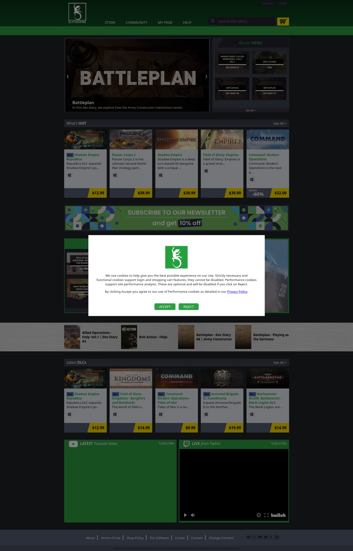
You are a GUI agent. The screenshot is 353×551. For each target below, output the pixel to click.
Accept (165, 306)
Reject (188, 306)
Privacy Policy (237, 291)
